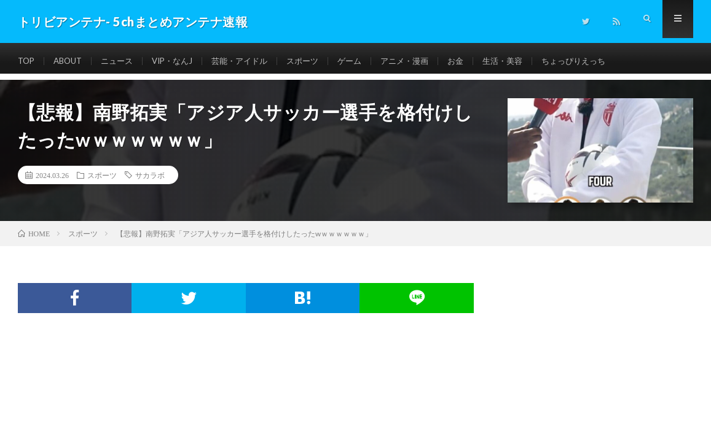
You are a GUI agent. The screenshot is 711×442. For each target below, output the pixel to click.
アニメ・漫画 (426, 61)
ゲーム (368, 61)
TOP (27, 61)
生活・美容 (528, 61)
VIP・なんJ (181, 61)
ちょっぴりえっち (603, 61)
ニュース (123, 61)
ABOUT (71, 61)
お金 (479, 61)
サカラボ (150, 175)
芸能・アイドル (252, 61)
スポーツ (319, 61)
